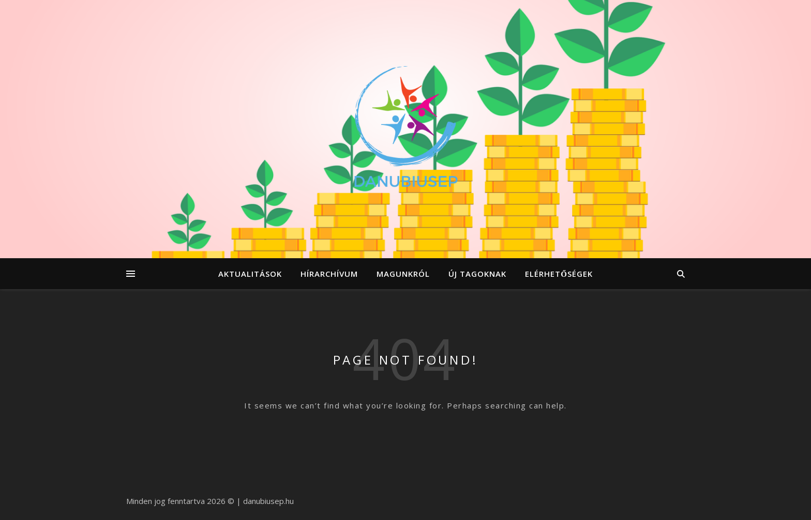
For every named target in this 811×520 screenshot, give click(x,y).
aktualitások (250, 274)
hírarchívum (329, 274)
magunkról (403, 274)
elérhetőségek (559, 274)
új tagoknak (477, 274)
